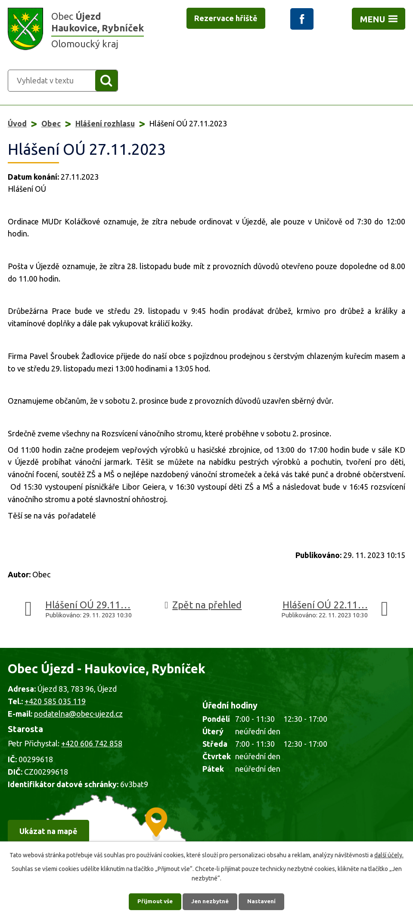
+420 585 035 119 (55, 702)
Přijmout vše (152, 900)
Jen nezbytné (210, 900)
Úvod (17, 124)
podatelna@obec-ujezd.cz (78, 714)
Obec (51, 124)
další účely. (389, 853)
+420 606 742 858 (91, 744)
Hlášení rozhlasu (105, 124)
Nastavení (264, 900)
